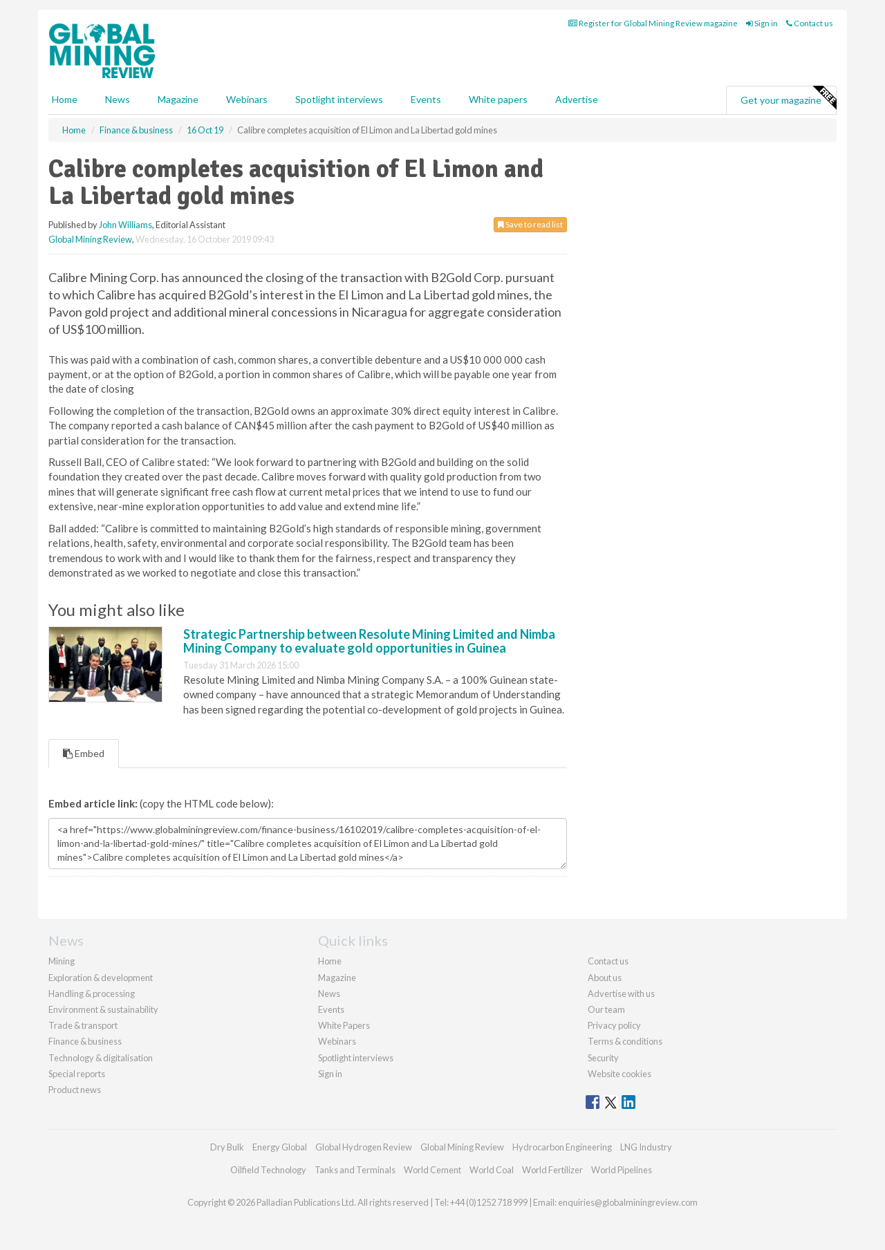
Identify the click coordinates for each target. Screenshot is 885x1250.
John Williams (125, 224)
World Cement (432, 1169)
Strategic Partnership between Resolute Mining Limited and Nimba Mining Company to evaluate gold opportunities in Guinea (369, 640)
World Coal (491, 1169)
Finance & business (85, 1041)
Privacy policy (614, 1025)
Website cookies (619, 1073)
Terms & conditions (625, 1041)
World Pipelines (621, 1169)
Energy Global (279, 1147)
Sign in (762, 23)
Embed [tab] (83, 753)
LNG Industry (646, 1147)
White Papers (344, 1025)
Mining (61, 961)
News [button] (117, 99)
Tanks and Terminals (355, 1169)
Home (64, 99)
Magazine (178, 99)
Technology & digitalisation (100, 1057)
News (329, 993)
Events (426, 99)
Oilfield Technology (268, 1169)
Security (603, 1057)
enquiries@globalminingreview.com (628, 1202)
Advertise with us (621, 993)
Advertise (576, 99)
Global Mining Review (90, 239)
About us (605, 977)
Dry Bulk (227, 1147)
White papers (498, 99)
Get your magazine (788, 98)
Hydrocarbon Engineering (562, 1147)
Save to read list (530, 224)
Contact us (809, 23)
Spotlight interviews (339, 99)
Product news (74, 1089)
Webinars (247, 99)
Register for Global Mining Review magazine (653, 23)
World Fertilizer (552, 1169)
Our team (606, 1009)
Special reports (76, 1073)
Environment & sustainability (103, 1009)
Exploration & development (100, 977)
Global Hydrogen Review (363, 1147)
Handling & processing (91, 993)
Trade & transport (83, 1025)
